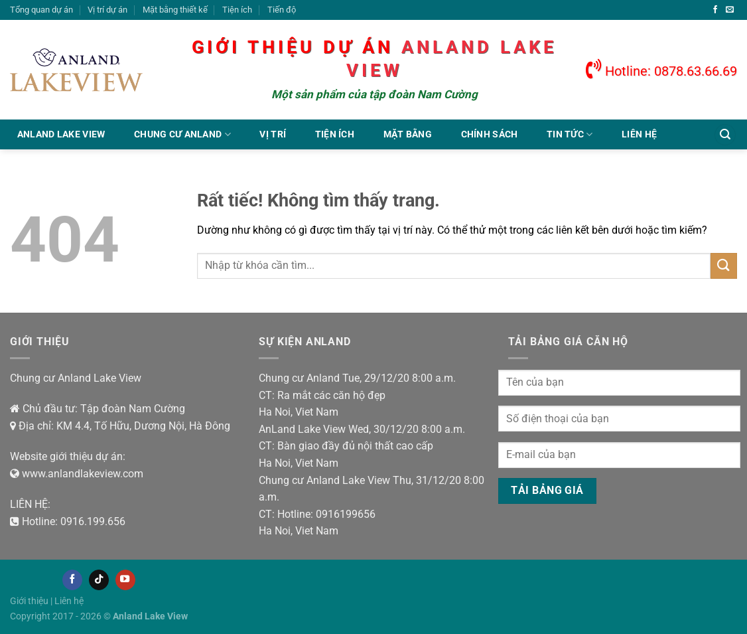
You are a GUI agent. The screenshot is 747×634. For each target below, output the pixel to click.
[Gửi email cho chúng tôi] (730, 10)
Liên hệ (639, 134)
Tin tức (570, 134)
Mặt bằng (407, 134)
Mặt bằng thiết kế (175, 10)
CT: (267, 395)
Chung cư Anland (182, 134)
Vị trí (272, 134)
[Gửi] (724, 266)
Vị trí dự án (107, 10)
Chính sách (489, 134)
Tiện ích (237, 10)
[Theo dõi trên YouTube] (125, 580)
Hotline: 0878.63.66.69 (661, 71)
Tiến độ (281, 10)
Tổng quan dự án (41, 10)
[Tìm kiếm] (725, 135)
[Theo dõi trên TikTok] (99, 580)
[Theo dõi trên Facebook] (715, 10)
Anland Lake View (61, 134)
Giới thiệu (29, 601)
